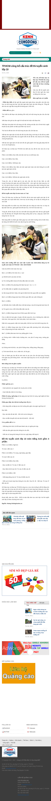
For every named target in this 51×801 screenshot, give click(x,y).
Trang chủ (4, 740)
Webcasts (32, 732)
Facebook (7, 728)
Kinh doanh (18, 740)
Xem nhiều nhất (32, 603)
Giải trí (32, 740)
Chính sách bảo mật (23, 795)
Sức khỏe (38, 740)
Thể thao (25, 740)
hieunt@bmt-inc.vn (11, 768)
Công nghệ (6, 742)
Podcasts (32, 728)
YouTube (6, 731)
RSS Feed (37, 52)
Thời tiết (13, 742)
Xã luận (41, 603)
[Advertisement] (25, 14)
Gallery (11, 740)
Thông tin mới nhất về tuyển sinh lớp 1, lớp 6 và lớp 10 (43, 518)
